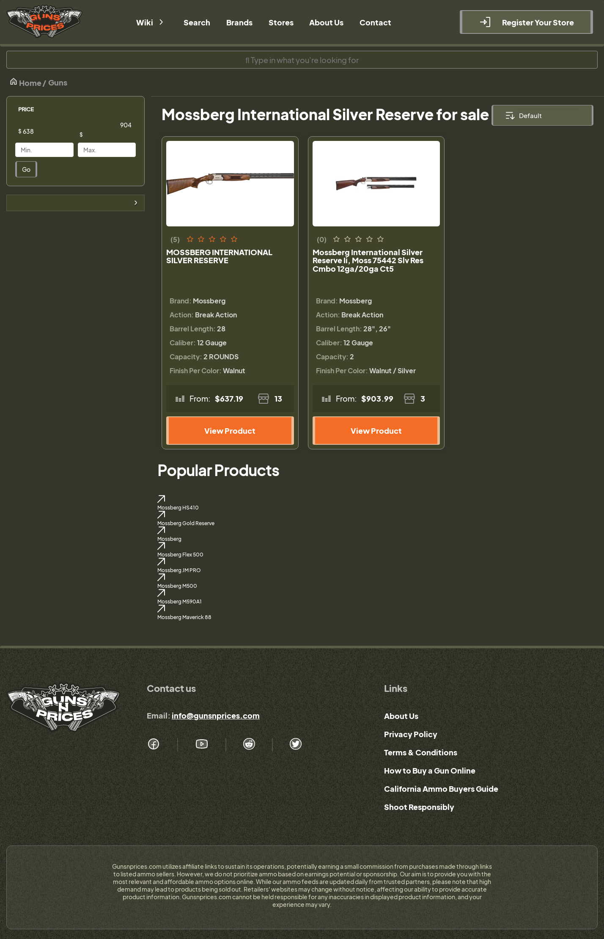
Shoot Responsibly (419, 807)
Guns (57, 82)
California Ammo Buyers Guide (441, 788)
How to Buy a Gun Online (429, 770)
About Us (401, 716)
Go (26, 169)
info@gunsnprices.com (216, 715)
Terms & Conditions (420, 752)
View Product (229, 430)
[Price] (51, 131)
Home (25, 82)
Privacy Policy (410, 734)
